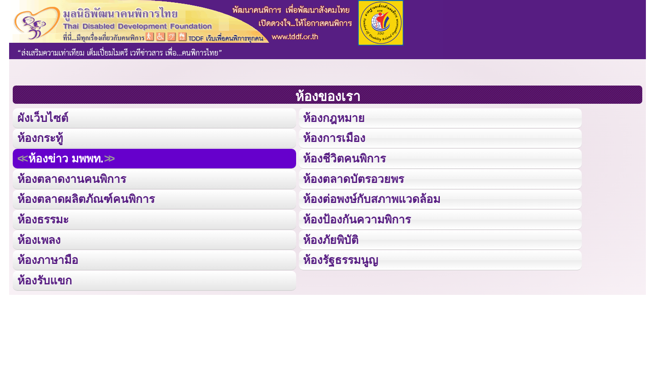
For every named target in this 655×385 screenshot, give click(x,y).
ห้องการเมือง (334, 138)
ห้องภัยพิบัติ (330, 238)
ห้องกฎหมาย (334, 117)
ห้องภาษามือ (47, 259)
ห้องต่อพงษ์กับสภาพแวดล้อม (371, 198)
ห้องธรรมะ (43, 218)
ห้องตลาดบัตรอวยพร (353, 178)
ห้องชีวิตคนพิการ (344, 158)
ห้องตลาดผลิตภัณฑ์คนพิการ (86, 198)
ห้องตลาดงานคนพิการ (71, 178)
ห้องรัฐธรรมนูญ (340, 259)
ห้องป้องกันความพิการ (357, 218)
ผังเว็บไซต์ (42, 117)
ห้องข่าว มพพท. (66, 158)
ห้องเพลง (38, 238)
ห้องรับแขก (44, 279)
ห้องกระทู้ (40, 138)
